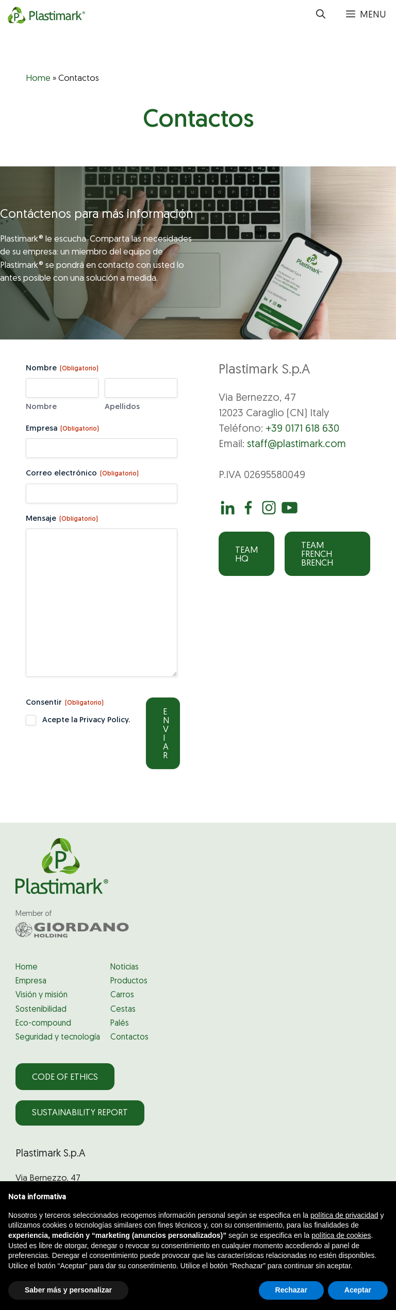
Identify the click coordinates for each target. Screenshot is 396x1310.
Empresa (62, 429)
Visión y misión (41, 995)
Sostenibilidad (41, 1010)
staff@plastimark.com (296, 444)
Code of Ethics (65, 1077)
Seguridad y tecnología (57, 1037)
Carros (122, 995)
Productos (128, 981)
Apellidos (122, 407)
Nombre (41, 407)
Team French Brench (317, 554)
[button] (321, 15)
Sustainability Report (80, 1113)
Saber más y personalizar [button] (68, 1290)
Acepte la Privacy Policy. (86, 720)
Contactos (129, 1037)
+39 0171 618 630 (302, 429)
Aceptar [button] (357, 1290)
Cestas (123, 1010)
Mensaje (62, 519)
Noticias (124, 967)
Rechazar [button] (291, 1290)
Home (38, 78)
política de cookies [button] (341, 1235)
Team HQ (246, 555)
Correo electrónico (82, 474)
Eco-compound (43, 1023)
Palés (119, 1023)
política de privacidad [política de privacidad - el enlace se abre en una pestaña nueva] (344, 1215)
